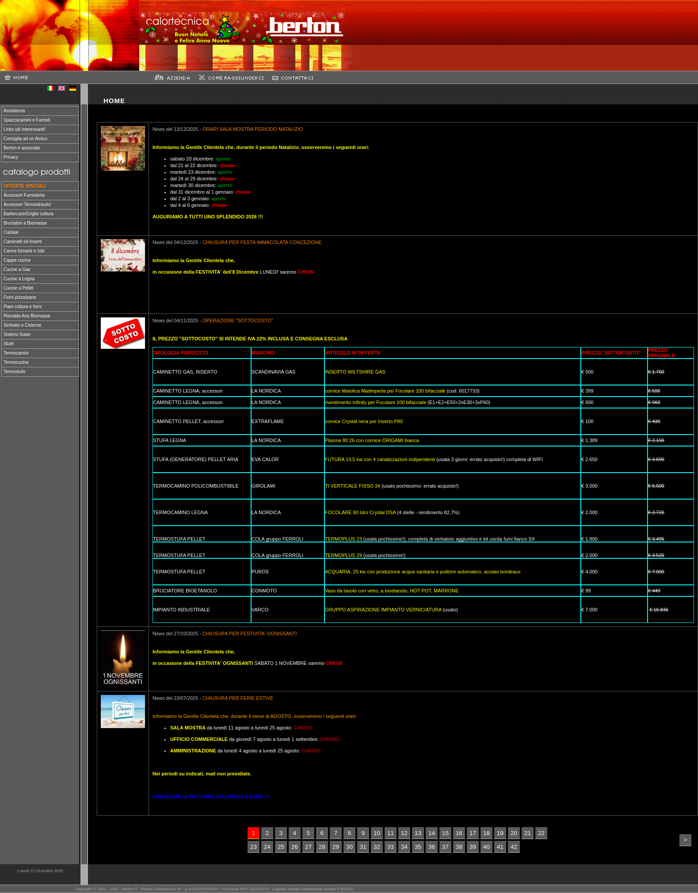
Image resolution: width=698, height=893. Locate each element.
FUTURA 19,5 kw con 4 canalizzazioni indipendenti (380, 459)
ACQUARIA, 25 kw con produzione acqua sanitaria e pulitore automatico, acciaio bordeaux (423, 571)
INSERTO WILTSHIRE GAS (355, 371)
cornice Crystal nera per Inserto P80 (364, 421)
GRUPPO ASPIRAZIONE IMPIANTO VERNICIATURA (383, 609)
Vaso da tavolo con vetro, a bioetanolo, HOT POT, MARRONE (391, 590)
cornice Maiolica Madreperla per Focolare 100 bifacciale (385, 390)
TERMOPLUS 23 (343, 539)
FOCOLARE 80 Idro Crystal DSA (360, 512)
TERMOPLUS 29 (343, 555)
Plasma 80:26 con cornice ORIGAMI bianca (372, 440)
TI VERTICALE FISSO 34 (352, 485)
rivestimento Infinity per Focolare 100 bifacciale (375, 402)
